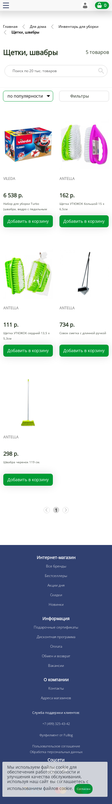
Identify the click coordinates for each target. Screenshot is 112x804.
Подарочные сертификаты (56, 627)
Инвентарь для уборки (79, 26)
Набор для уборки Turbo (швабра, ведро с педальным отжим (25, 209)
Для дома (38, 26)
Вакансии (56, 665)
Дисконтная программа (56, 636)
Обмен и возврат (56, 655)
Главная (10, 26)
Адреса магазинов (56, 697)
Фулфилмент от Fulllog (56, 735)
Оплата (56, 646)
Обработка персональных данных (56, 752)
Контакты (56, 688)
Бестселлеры (56, 575)
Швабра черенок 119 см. (21, 462)
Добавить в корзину (28, 221)
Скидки (56, 594)
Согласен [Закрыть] (83, 789)
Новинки (56, 604)
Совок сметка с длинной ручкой (82, 333)
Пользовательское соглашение (56, 746)
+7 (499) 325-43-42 (56, 723)
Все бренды (56, 566)
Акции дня (56, 585)
